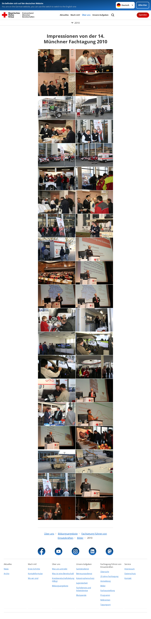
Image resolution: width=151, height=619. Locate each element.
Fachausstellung (107, 590)
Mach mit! (75, 15)
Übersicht (104, 571)
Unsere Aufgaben (100, 15)
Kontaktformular (35, 573)
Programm (105, 595)
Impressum (129, 569)
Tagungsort (105, 604)
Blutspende (81, 595)
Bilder (103, 586)
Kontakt (127, 578)
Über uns (86, 15)
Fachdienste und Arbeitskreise (83, 589)
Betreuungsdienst (84, 573)
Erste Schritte (34, 569)
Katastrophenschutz (85, 578)
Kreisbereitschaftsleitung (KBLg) (63, 579)
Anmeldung (105, 581)
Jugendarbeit (82, 583)
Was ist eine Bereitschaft (63, 573)
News (6, 569)
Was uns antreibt (59, 569)
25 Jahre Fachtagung (109, 576)
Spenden (143, 15)
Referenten (105, 600)
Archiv (6, 573)
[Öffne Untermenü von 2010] (75, 23)
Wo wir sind (33, 578)
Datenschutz (130, 573)
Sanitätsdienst (82, 569)
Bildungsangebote (60, 586)
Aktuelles (64, 15)
